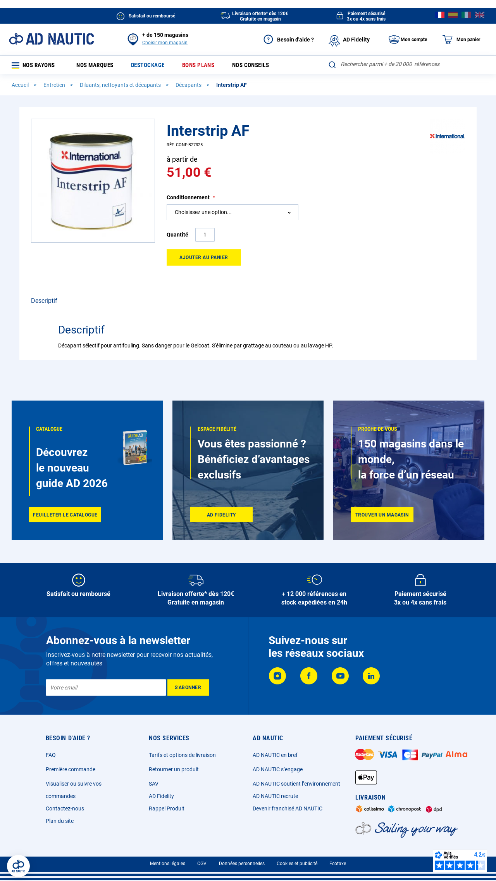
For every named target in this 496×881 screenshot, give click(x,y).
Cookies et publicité (297, 863)
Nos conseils (263, 65)
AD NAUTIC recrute (275, 796)
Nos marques (99, 65)
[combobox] (405, 64)
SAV (153, 784)
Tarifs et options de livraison (182, 755)
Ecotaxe (337, 863)
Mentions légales (167, 863)
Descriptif (44, 302)
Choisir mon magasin (165, 42)
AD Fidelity (161, 796)
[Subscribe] (188, 687)
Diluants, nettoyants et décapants (121, 86)
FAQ (51, 755)
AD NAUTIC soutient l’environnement (296, 784)
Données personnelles (242, 863)
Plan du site (60, 821)
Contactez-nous (65, 808)
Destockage (154, 65)
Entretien (54, 86)
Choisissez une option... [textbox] (203, 214)
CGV (202, 863)
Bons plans (208, 65)
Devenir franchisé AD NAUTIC (287, 808)
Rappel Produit (166, 808)
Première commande (70, 769)
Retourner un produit (174, 769)
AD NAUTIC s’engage (278, 769)
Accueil (21, 86)
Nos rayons (36, 65)
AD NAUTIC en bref (275, 755)
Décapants (189, 86)
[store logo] (51, 39)
